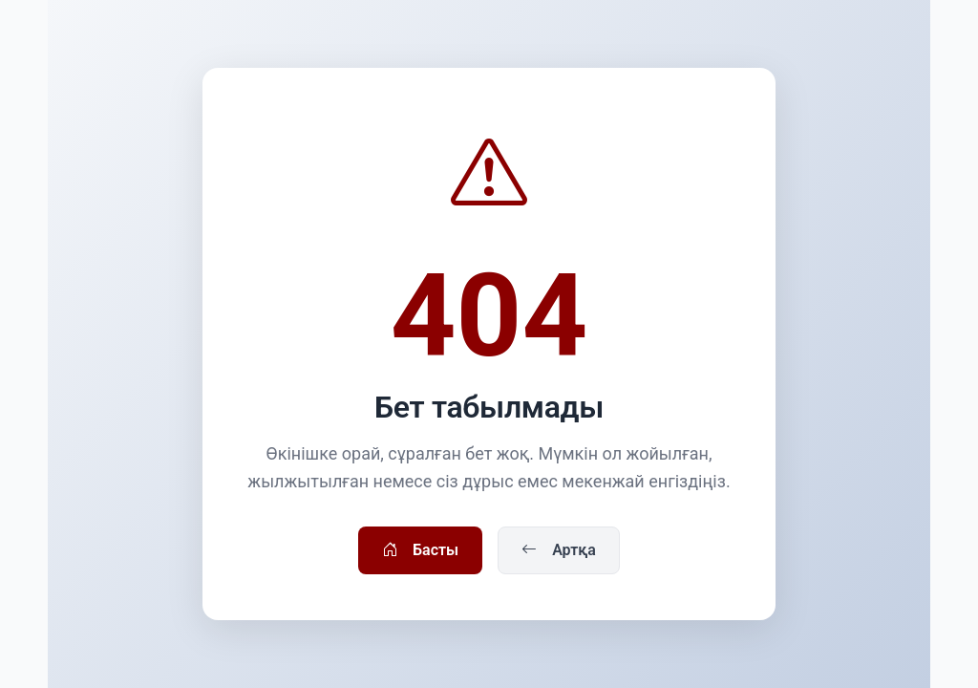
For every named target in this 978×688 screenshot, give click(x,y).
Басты (420, 550)
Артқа (558, 550)
